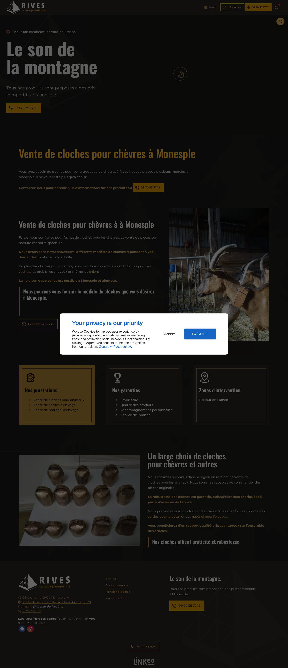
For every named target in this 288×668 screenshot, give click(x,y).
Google (104, 346)
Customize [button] (169, 334)
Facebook (121, 346)
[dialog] (144, 334)
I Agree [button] (200, 334)
